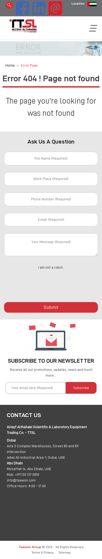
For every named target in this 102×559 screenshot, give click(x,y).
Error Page (29, 65)
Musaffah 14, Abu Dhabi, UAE (29, 469)
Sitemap (65, 552)
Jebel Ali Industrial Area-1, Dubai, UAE (36, 457)
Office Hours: (17, 486)
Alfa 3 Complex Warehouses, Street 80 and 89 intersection (43, 449)
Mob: (10, 474)
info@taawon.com (21, 480)
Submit (51, 307)
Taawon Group (29, 547)
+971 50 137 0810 (27, 474)
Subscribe (81, 388)
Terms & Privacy (42, 552)
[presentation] (51, 282)
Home (10, 65)
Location (78, 3)
